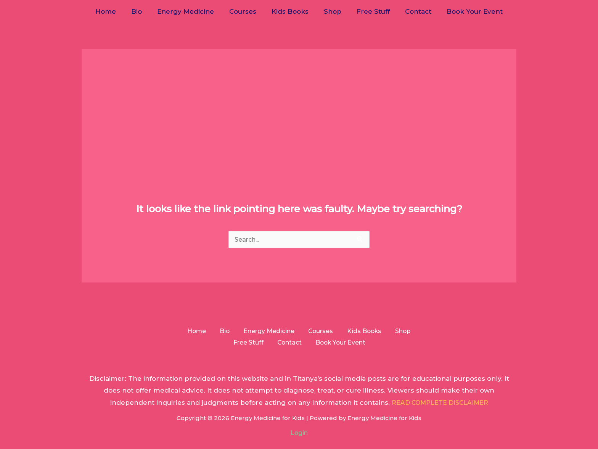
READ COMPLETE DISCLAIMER (440, 405)
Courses (245, 11)
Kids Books (290, 11)
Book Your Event (465, 11)
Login (299, 435)
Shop (330, 11)
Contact (411, 11)
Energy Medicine (190, 11)
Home (114, 11)
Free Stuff (368, 11)
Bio (143, 11)
